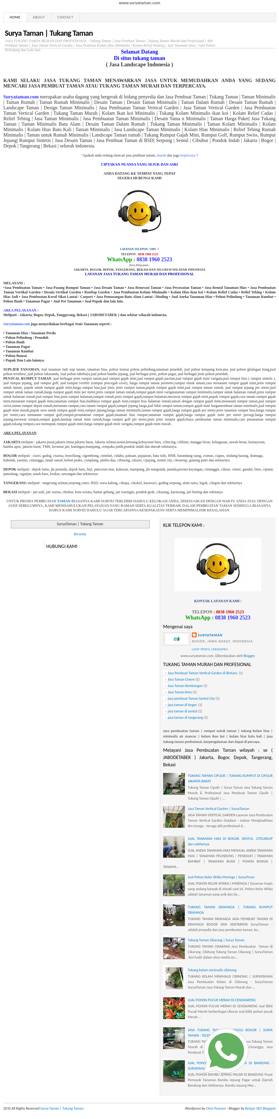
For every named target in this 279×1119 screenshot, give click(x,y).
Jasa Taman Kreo (180, 692)
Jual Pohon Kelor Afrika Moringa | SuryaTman (221, 877)
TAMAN (64, 501)
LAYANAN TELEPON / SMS (138, 249)
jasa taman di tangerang (185, 717)
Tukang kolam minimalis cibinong (212, 970)
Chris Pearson (216, 1108)
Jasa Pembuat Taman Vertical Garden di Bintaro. (203, 673)
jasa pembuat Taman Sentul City (191, 698)
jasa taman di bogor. (182, 705)
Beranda (80, 534)
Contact (65, 17)
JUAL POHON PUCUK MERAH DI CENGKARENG (222, 1000)
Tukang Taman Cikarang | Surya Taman (216, 940)
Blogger (249, 656)
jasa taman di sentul (182, 711)
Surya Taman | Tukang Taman (49, 33)
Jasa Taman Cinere (181, 679)
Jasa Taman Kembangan (185, 686)
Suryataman (210, 635)
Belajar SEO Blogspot (260, 1108)
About (39, 17)
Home (15, 17)
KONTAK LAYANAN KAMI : (217, 601)
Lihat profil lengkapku (210, 649)
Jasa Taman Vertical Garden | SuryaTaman (218, 809)
